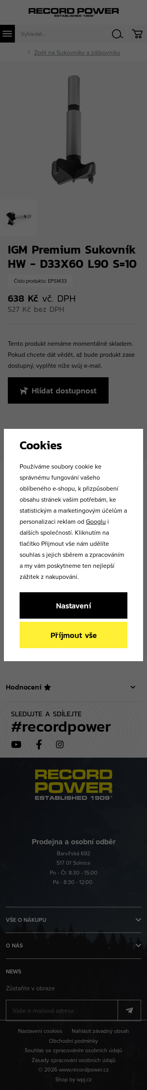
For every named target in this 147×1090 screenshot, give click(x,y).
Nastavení (73, 605)
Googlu (96, 521)
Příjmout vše (74, 635)
